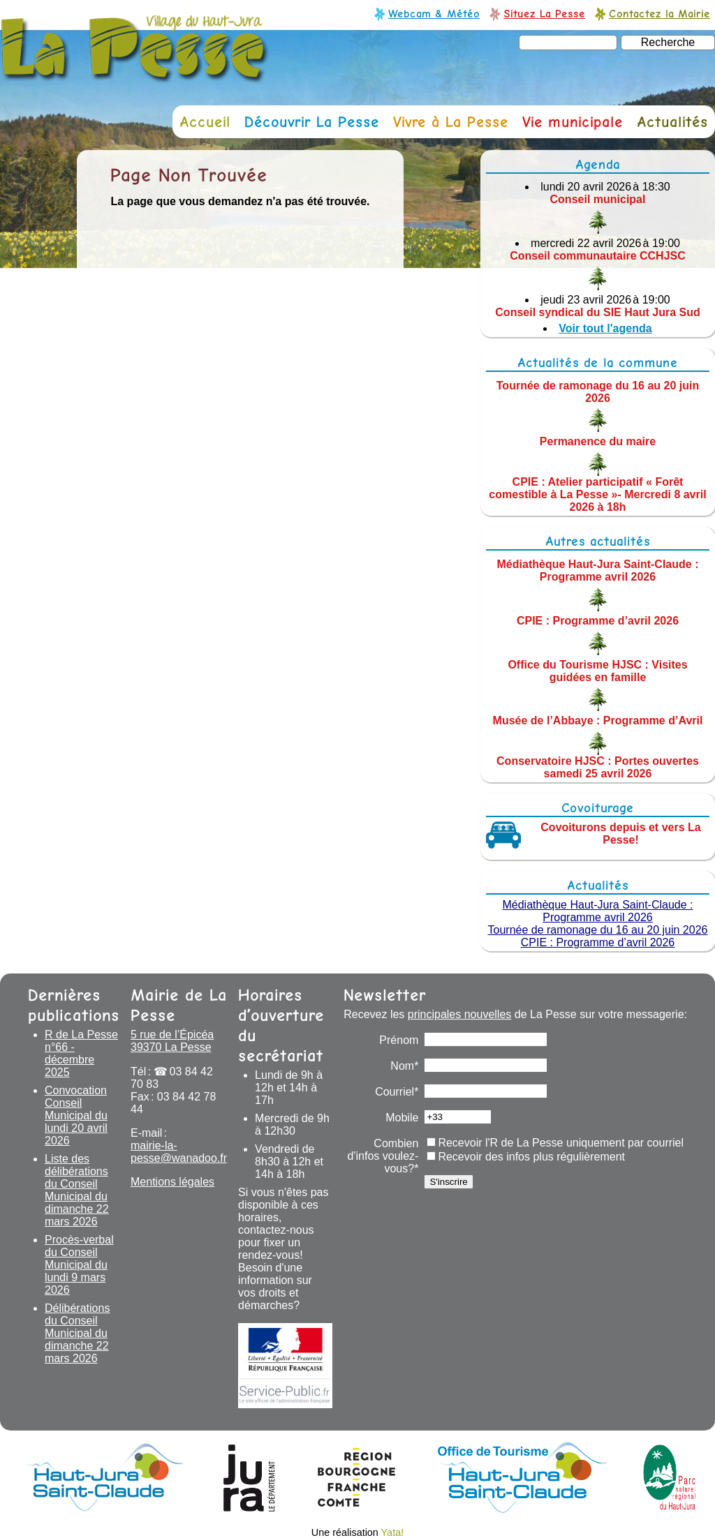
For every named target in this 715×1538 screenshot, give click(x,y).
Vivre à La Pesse (450, 121)
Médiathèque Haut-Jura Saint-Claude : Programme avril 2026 (598, 570)
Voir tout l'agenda (605, 328)
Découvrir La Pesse (311, 121)
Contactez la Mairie (659, 13)
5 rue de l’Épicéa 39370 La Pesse (172, 1041)
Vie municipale (572, 121)
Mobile (401, 1117)
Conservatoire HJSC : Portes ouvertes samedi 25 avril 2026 (597, 767)
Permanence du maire (598, 441)
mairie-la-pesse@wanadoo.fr (179, 1152)
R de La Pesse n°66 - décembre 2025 (81, 1053)
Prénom (398, 1040)
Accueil (204, 121)
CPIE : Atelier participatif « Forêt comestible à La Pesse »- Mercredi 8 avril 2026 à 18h (597, 494)
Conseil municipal (598, 199)
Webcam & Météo (434, 13)
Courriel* (396, 1092)
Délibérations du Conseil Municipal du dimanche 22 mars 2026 (77, 1333)
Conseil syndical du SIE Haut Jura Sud (597, 312)
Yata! (392, 1532)
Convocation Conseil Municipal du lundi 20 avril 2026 (76, 1115)
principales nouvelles (460, 1014)
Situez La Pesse (544, 13)
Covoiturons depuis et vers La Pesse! (620, 833)
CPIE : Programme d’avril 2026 (598, 621)
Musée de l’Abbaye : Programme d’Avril (598, 720)
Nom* (404, 1066)
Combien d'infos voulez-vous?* (383, 1155)
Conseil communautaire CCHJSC (598, 256)
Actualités (672, 121)
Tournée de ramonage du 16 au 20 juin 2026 (597, 391)
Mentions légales (172, 1182)
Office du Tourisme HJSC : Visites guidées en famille (597, 670)
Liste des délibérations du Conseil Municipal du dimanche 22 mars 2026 (77, 1190)
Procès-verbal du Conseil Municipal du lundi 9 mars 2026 (79, 1265)
